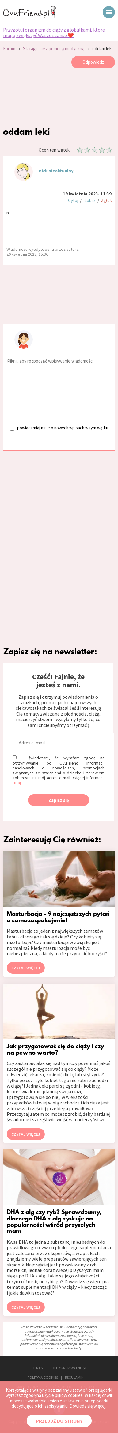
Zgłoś (106, 200)
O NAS (38, 1368)
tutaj (17, 782)
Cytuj (73, 200)
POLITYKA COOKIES (43, 1377)
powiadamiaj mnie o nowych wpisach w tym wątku (59, 428)
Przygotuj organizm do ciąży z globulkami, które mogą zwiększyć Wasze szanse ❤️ (54, 32)
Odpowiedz (93, 62)
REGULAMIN (74, 1377)
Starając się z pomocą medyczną (54, 48)
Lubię (89, 200)
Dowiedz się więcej (87, 1406)
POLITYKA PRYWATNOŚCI (69, 1368)
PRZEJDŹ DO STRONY (59, 1421)
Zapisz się (58, 800)
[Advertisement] (59, 98)
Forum (9, 48)
